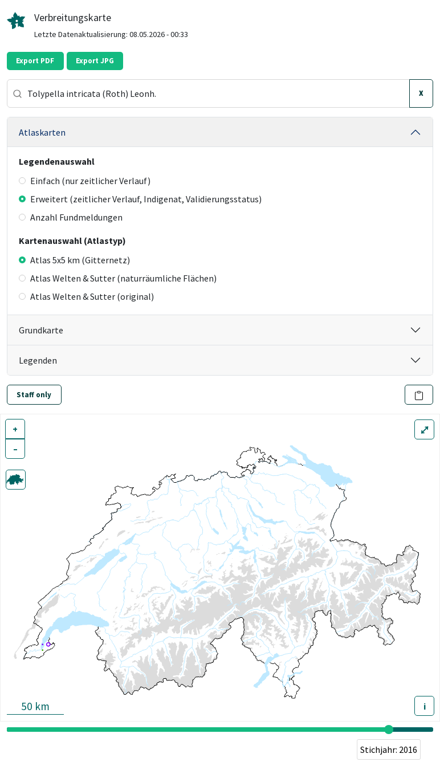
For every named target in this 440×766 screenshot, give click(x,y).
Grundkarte (41, 330)
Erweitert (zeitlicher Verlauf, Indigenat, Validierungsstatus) (140, 199)
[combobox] (208, 93)
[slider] (388, 729)
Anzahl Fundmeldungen (71, 217)
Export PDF (35, 61)
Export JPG (95, 61)
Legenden (38, 360)
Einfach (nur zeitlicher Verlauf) (84, 180)
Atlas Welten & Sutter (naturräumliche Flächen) (118, 278)
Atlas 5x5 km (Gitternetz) (74, 260)
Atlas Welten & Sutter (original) (86, 296)
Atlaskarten (42, 132)
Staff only (34, 395)
